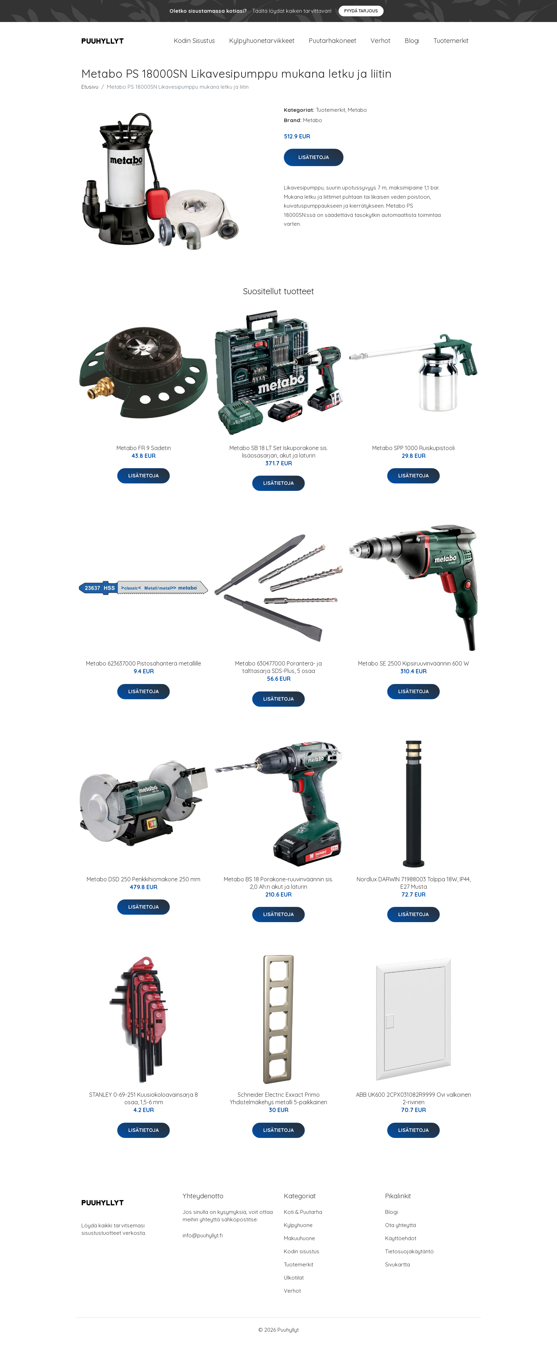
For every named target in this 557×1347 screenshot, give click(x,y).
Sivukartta (397, 1269)
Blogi (412, 43)
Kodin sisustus (301, 1256)
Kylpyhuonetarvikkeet (261, 43)
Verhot (380, 43)
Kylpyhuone (298, 1230)
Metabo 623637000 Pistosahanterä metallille (143, 668)
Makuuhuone (299, 1243)
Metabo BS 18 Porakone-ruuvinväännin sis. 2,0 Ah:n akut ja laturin (278, 888)
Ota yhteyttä (400, 1230)
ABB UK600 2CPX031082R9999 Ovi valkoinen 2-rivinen (413, 1103)
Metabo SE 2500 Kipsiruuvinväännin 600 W (413, 668)
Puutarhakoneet (332, 43)
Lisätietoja (313, 162)
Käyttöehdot (400, 1243)
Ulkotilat (294, 1282)
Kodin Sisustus (194, 43)
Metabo (357, 114)
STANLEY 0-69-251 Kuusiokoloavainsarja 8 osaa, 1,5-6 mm (143, 1103)
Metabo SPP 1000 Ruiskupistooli (413, 452)
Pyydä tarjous (361, 10)
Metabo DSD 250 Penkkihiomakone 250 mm (143, 884)
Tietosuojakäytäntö (409, 1256)
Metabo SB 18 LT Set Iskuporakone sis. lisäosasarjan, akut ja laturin (278, 456)
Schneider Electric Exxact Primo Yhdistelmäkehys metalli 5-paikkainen (278, 1103)
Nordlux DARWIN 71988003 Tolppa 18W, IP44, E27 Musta (414, 888)
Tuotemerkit (451, 43)
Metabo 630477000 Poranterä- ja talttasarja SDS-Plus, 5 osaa (278, 672)
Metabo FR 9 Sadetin (144, 452)
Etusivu (89, 91)
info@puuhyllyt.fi (203, 1240)
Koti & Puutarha (303, 1217)
